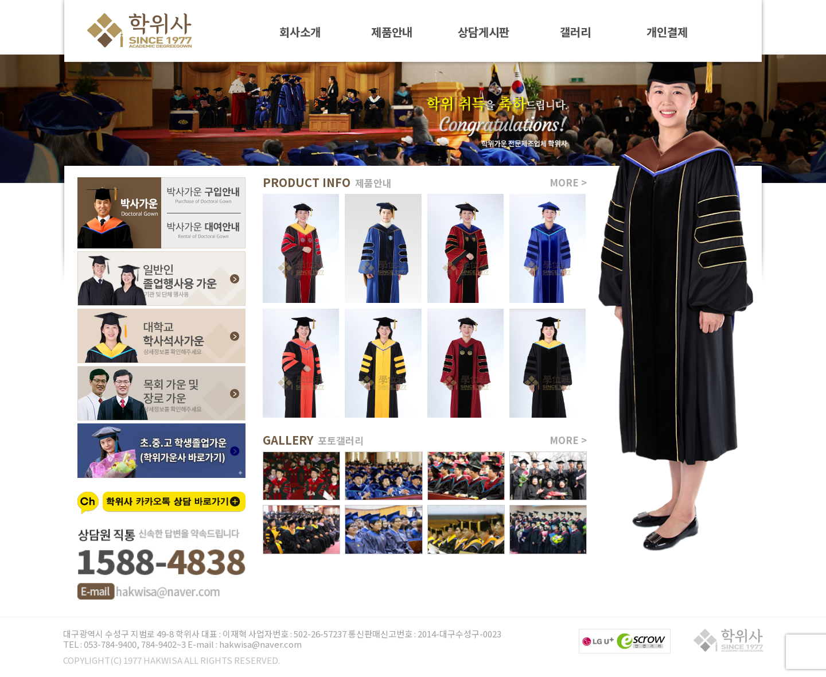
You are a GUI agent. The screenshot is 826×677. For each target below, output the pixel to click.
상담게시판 (483, 31)
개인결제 (667, 31)
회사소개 (300, 31)
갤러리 (575, 31)
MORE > (568, 182)
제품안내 (391, 31)
